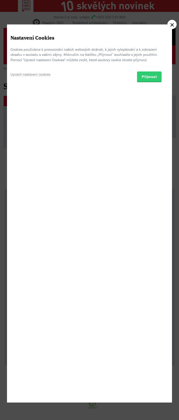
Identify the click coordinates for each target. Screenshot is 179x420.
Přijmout (149, 235)
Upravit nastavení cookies (30, 232)
